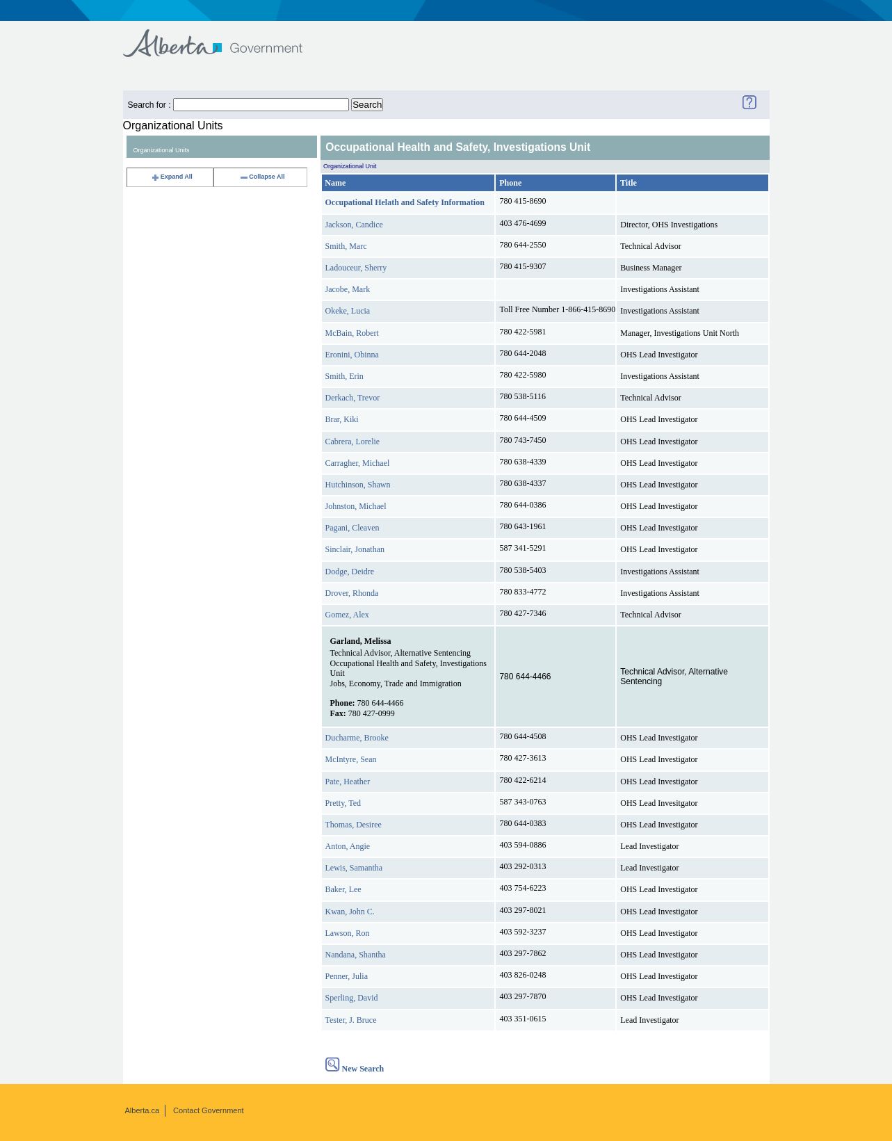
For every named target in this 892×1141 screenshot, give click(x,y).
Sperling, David (351, 998)
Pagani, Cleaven (352, 528)
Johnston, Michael (356, 506)
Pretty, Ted (343, 803)
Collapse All (261, 176)
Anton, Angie (348, 846)
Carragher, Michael (357, 463)
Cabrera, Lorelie (352, 441)
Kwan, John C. (350, 911)
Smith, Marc (346, 246)
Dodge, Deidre (350, 571)
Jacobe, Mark (348, 289)
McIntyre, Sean (351, 759)
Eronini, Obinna (352, 354)
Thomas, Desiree (353, 825)
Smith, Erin (344, 376)
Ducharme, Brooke (357, 738)
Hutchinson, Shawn (358, 484)
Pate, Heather (348, 781)
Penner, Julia (346, 976)
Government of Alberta (224, 36)
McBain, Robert (352, 333)
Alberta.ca (142, 1110)
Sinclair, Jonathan (355, 549)
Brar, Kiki (342, 419)
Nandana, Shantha (355, 955)
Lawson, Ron (347, 933)
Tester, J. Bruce (351, 1020)
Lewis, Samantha (354, 868)
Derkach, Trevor (352, 398)
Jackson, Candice (354, 224)
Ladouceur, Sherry (356, 268)
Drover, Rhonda (352, 593)
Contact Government (208, 1110)
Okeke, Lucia (348, 311)
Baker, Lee (343, 889)
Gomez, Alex (347, 615)
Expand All (172, 176)
